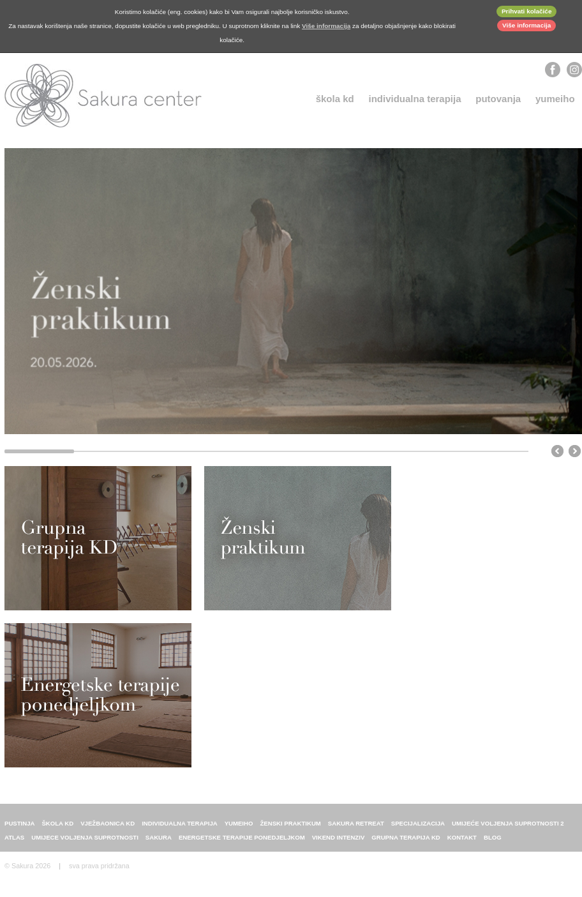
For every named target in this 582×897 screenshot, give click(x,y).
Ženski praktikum (290, 829)
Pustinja (19, 829)
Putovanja (498, 98)
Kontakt (462, 843)
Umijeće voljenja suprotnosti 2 (508, 829)
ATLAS (14, 843)
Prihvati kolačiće (527, 11)
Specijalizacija (418, 829)
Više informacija (526, 25)
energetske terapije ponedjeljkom (242, 843)
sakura (159, 843)
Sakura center (103, 96)
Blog (493, 843)
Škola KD (335, 98)
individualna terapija (414, 98)
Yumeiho (555, 98)
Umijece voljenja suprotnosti (84, 843)
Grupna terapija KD (405, 843)
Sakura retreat (356, 829)
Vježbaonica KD (107, 829)
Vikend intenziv (338, 843)
